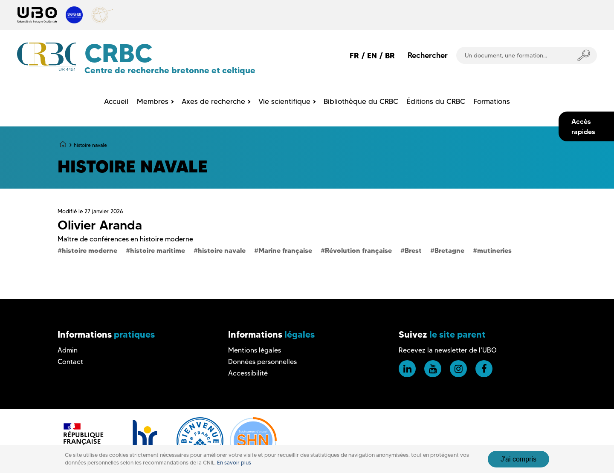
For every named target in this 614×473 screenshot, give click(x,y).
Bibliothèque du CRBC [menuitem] (361, 101)
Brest (413, 250)
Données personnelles (262, 362)
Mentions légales (254, 350)
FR (354, 55)
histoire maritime (157, 250)
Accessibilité (248, 373)
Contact (70, 362)
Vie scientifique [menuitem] (284, 101)
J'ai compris (518, 459)
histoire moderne (89, 250)
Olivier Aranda (100, 225)
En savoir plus (234, 462)
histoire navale (222, 250)
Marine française (285, 250)
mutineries (494, 250)
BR (390, 55)
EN (372, 55)
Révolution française (358, 250)
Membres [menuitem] (152, 101)
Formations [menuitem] (492, 101)
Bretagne (449, 250)
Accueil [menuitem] (116, 101)
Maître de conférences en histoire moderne (125, 239)
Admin (68, 350)
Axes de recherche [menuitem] (213, 101)
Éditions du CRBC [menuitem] (436, 101)
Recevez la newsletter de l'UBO (448, 350)
